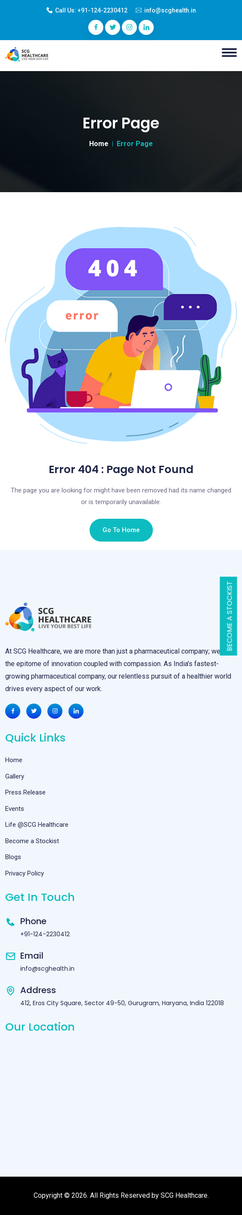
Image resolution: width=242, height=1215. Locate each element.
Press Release (25, 792)
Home (99, 144)
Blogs (13, 857)
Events (14, 809)
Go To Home (121, 530)
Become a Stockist (230, 616)
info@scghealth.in (170, 10)
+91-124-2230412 (102, 10)
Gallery (14, 776)
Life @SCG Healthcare (36, 825)
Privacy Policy (24, 873)
